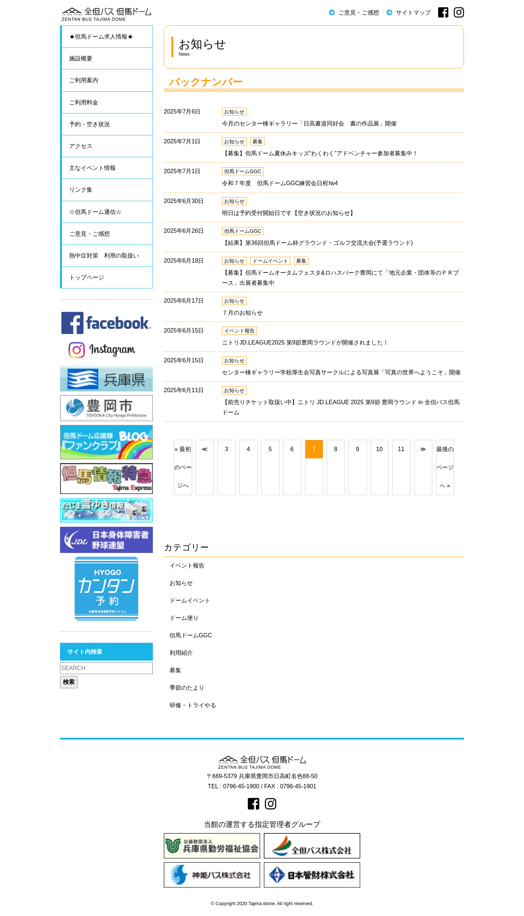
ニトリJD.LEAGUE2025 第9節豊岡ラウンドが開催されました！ (305, 342)
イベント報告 (239, 331)
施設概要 (80, 58)
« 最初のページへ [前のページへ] (183, 467)
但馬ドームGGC (242, 171)
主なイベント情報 (92, 168)
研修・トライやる (193, 705)
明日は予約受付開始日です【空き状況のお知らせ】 (289, 213)
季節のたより (187, 688)
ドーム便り (184, 618)
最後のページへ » (445, 467)
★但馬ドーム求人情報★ (101, 36)
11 (401, 449)
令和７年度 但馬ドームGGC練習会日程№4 (280, 183)
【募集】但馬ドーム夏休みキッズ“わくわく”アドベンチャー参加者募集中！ (320, 153)
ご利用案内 (83, 80)
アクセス (80, 146)
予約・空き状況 (89, 124)
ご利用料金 (83, 102)
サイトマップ (413, 12)
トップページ (86, 277)
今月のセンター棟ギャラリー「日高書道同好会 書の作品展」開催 (309, 123)
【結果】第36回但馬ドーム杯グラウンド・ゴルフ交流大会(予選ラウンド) (317, 243)
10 (379, 449)
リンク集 (80, 190)
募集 (258, 141)
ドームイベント (270, 261)
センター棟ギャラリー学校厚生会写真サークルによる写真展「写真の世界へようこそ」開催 (341, 372)
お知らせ (234, 112)
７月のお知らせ (242, 313)
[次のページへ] (423, 449)
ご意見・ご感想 (358, 12)
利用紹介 (181, 653)
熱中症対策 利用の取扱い (104, 255)
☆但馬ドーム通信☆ (95, 212)
